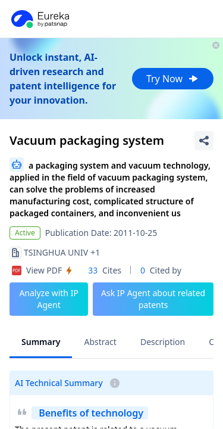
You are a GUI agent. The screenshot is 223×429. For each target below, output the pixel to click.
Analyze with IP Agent (48, 298)
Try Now (172, 78)
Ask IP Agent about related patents (153, 298)
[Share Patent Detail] (203, 140)
